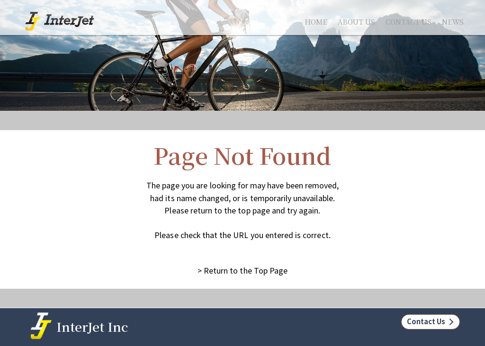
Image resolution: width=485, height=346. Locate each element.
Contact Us (426, 321)
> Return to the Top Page (242, 270)
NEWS (453, 22)
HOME (316, 22)
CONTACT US (408, 22)
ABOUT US (356, 22)
